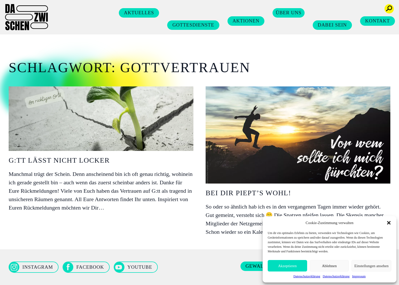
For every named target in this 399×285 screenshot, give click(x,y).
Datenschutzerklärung (306, 276)
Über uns (288, 12)
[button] (388, 222)
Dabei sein (332, 25)
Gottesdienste (193, 25)
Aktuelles (139, 12)
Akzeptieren (287, 266)
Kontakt (377, 20)
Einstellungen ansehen (371, 266)
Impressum (359, 276)
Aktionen (246, 20)
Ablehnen (329, 266)
